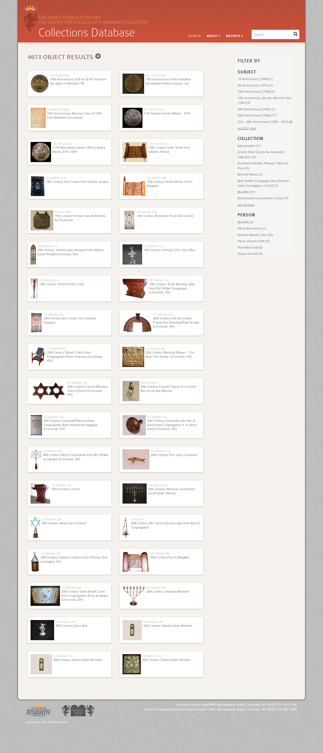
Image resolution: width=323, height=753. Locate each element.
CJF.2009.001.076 (163, 314)
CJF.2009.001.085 (157, 177)
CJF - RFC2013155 (156, 75)
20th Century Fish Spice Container (174, 455)
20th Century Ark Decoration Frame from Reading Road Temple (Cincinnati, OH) (176, 322)
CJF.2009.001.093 (158, 485)
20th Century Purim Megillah (169, 557)
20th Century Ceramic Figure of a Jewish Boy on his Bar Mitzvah (168, 388)
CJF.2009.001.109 (50, 553)
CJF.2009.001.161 (63, 656)
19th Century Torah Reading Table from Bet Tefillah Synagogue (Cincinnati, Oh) (172, 288)
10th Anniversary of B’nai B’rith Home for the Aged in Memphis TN (78, 81)
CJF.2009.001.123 (77, 382)
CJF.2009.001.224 (71, 587)
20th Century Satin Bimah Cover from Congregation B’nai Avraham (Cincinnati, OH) (84, 596)
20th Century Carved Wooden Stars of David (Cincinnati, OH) (87, 391)
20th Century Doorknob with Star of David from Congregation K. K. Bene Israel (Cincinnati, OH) (172, 425)
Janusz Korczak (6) (249, 254)
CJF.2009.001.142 (160, 451)
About (213, 36)
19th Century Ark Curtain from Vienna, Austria (77, 182)
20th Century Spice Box (71, 626)
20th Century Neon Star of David (63, 523)
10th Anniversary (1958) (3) (255, 91)
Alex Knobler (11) (248, 146)
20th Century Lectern (66, 489)
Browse (234, 36)
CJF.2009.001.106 (51, 519)
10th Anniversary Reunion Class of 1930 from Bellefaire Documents (74, 115)
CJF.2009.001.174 (47, 246)
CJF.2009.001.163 (152, 656)
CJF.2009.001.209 (53, 314)
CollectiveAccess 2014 (54, 722)
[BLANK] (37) (246, 192)
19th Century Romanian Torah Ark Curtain (165, 216)
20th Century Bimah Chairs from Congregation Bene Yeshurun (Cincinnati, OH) (75, 357)
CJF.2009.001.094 (156, 587)
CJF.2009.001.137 (61, 485)
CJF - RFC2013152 (62, 143)
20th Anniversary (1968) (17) (256, 115)
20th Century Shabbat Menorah (167, 591)
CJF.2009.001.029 (155, 348)
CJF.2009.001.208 (146, 212)
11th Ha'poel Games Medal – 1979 (167, 113)
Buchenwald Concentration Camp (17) (262, 198)
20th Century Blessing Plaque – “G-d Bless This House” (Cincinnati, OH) (170, 354)
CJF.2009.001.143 (153, 246)
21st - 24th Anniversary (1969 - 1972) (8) (264, 122)
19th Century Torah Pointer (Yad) (61, 284)
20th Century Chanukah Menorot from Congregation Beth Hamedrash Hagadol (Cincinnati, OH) (70, 425)
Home (194, 36)
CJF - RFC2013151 (154, 109)
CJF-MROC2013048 (58, 109)
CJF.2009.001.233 (49, 280)
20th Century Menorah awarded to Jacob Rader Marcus (171, 491)
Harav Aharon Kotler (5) (253, 241)
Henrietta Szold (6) (249, 247)
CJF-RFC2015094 (59, 75)
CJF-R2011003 (63, 212)
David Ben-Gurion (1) (251, 228)
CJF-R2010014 (149, 382)
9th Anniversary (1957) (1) (255, 85)
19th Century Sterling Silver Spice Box (169, 250)
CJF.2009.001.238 (53, 416)
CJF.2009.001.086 (160, 553)
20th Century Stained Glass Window (167, 626)
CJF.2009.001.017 (57, 348)
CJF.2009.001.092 (52, 451)
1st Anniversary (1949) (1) (255, 79)
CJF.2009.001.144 (65, 621)
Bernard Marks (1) (249, 174)
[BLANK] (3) (245, 222)
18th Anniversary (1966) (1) (255, 109)
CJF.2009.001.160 (153, 621)
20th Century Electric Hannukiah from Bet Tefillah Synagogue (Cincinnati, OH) (75, 457)
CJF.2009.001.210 (56, 177)
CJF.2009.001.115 (157, 416)
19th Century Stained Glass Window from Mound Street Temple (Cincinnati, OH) (70, 252)
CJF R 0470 (137, 519)
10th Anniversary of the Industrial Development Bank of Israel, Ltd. (168, 81)
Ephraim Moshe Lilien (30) (255, 235)
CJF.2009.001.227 (159, 143)
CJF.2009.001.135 (159, 280)
